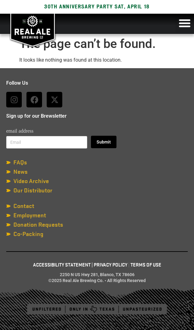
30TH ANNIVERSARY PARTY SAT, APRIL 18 (97, 6)
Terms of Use (145, 265)
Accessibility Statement (62, 265)
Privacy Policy (110, 265)
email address (20, 131)
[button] (184, 23)
